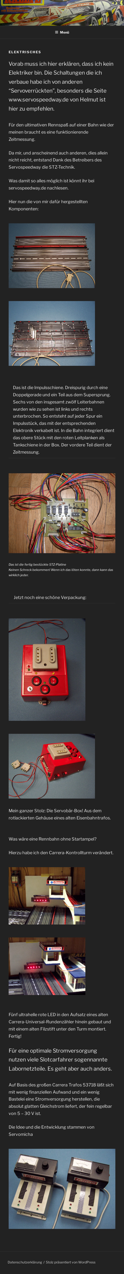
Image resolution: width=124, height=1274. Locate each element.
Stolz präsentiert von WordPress (70, 1262)
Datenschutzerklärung (25, 1262)
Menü (62, 32)
